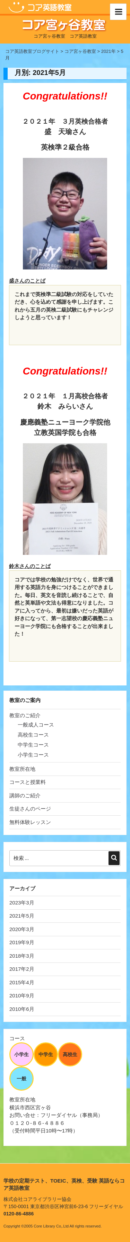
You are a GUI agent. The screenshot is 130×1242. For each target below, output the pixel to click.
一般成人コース (36, 725)
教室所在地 (22, 769)
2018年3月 (21, 956)
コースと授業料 (27, 782)
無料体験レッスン (30, 822)
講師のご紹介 (25, 795)
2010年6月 (21, 1009)
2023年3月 (21, 903)
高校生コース (33, 735)
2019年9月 (21, 942)
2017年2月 (21, 969)
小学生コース (33, 755)
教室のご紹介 (25, 715)
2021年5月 (21, 916)
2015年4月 (21, 982)
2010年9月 (21, 995)
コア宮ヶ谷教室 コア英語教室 (65, 36)
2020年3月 (21, 929)
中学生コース (33, 745)
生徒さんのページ (30, 809)
